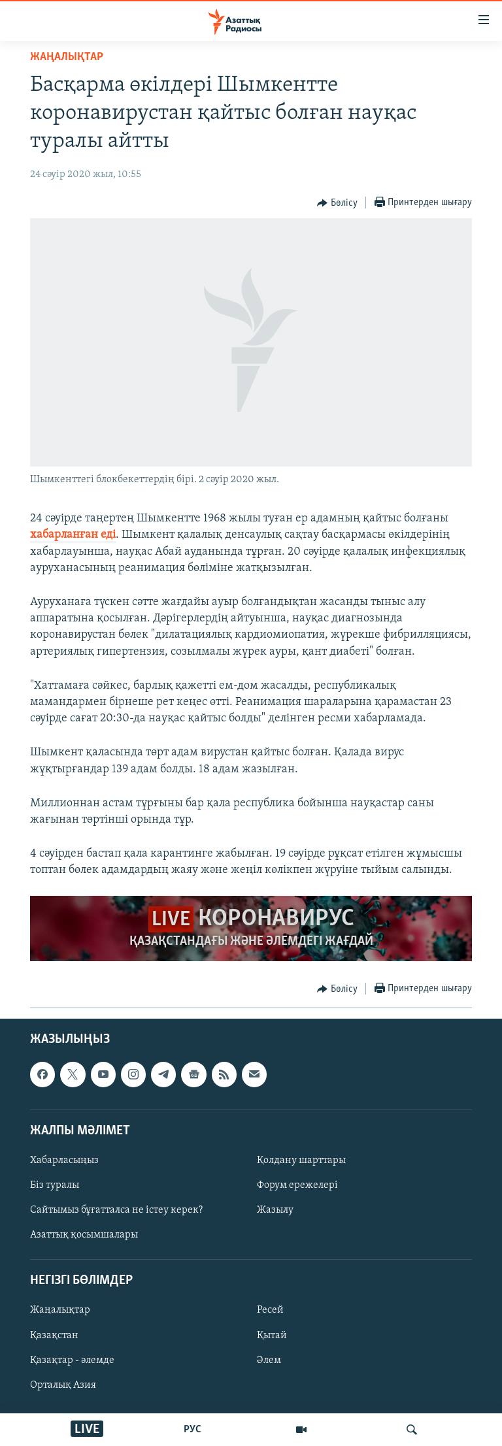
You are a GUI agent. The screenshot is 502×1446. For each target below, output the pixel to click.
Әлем (269, 1360)
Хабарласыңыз (64, 1160)
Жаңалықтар (60, 1310)
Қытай (272, 1335)
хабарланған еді (73, 535)
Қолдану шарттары (301, 1160)
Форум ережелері (297, 1185)
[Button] (337, 203)
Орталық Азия (63, 1384)
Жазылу (275, 1210)
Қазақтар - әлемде (72, 1360)
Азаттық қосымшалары (84, 1235)
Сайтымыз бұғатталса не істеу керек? (116, 1210)
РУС (192, 1429)
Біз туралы (54, 1185)
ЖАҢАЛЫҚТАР (66, 57)
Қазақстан (54, 1335)
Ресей (270, 1310)
